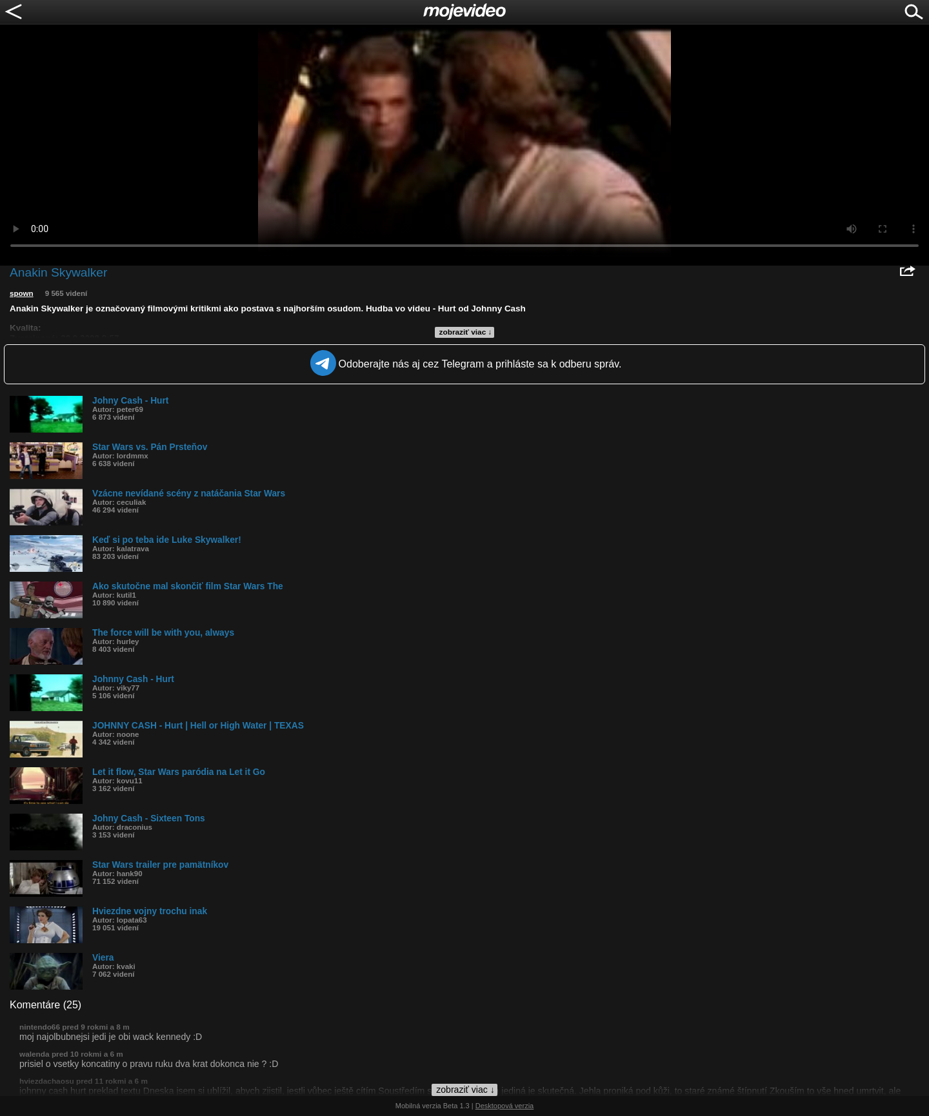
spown (22, 293)
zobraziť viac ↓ (465, 332)
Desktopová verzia (504, 1106)
